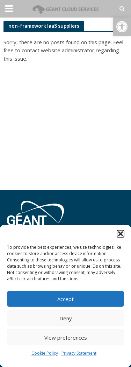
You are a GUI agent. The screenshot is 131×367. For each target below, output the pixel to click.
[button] (122, 27)
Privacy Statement (78, 353)
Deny (65, 318)
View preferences (65, 337)
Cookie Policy (44, 353)
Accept (65, 298)
